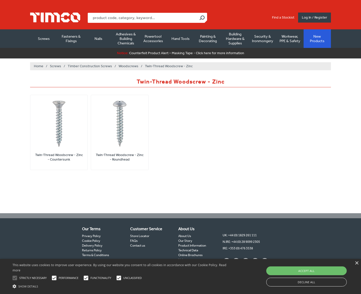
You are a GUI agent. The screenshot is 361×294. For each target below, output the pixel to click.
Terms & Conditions (95, 255)
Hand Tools (180, 38)
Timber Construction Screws (90, 66)
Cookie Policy (91, 241)
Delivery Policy (92, 245)
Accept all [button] (306, 271)
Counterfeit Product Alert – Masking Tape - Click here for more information (180, 53)
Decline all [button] (306, 282)
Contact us (137, 245)
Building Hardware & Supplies (235, 38)
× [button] (356, 263)
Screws (44, 38)
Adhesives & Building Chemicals (126, 38)
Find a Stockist (283, 17)
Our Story (185, 241)
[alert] (180, 276)
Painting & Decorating (208, 38)
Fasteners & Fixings (71, 38)
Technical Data (188, 250)
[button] (122, 286)
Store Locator (139, 236)
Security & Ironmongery (262, 38)
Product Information (192, 245)
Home (38, 66)
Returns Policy (92, 250)
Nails (98, 38)
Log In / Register (314, 17)
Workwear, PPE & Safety (290, 38)
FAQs (134, 241)
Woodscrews (128, 66)
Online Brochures (190, 255)
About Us (184, 236)
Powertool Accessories (153, 38)
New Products (317, 38)
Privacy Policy (91, 236)
